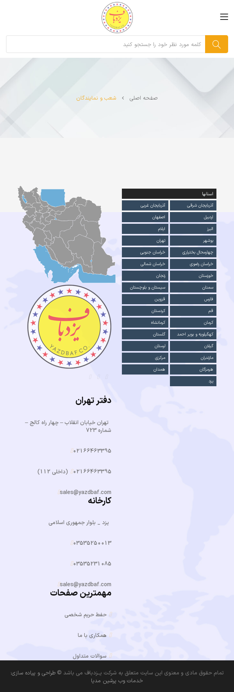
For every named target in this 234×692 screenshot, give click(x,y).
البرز (210, 228)
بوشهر (208, 240)
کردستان (158, 310)
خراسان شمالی (153, 263)
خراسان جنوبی (152, 252)
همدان (159, 369)
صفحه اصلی (144, 98)
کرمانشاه (158, 322)
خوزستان (206, 275)
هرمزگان (206, 369)
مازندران (207, 357)
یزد (211, 381)
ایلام (161, 228)
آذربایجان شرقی (200, 205)
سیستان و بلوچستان (147, 287)
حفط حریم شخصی (85, 615)
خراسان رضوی (201, 263)
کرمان (208, 322)
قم (211, 310)
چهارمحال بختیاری (197, 252)
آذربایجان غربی (153, 205)
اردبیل (208, 217)
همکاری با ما (92, 635)
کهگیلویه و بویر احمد (195, 334)
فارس (208, 299)
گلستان (159, 334)
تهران (161, 240)
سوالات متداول (90, 656)
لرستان (160, 345)
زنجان (160, 275)
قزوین (160, 299)
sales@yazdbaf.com (85, 493)
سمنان (207, 287)
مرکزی (160, 357)
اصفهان (158, 217)
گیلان (208, 345)
